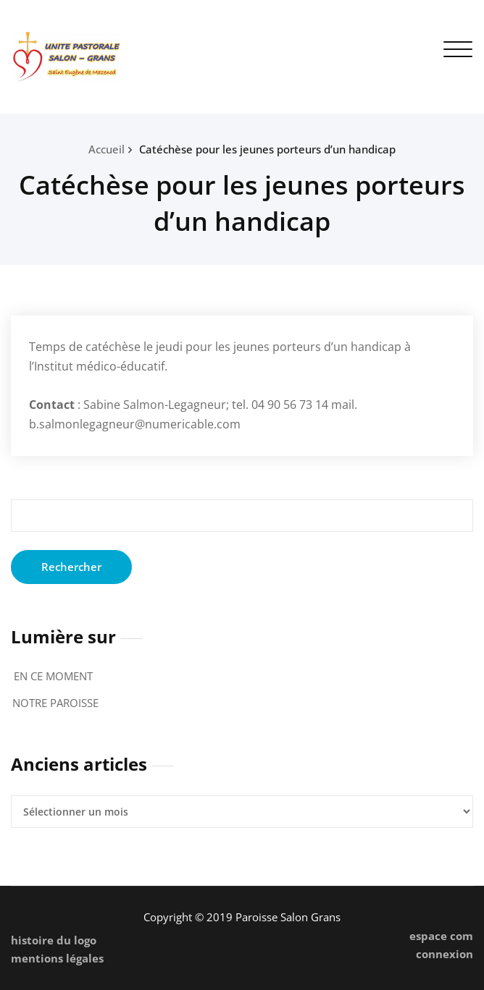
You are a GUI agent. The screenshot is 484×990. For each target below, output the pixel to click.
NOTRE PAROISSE (55, 702)
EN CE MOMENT (53, 676)
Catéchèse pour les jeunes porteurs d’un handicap (267, 149)
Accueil (106, 149)
